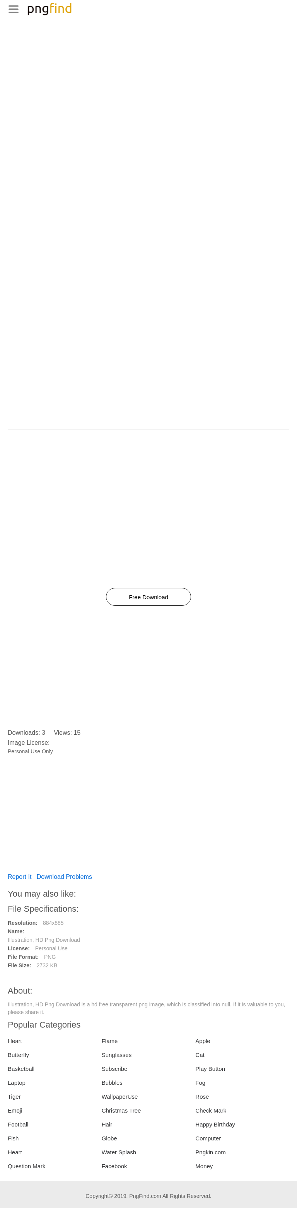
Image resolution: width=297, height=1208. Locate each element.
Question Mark (27, 1166)
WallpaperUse (120, 1096)
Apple (202, 1041)
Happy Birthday (215, 1124)
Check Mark (210, 1110)
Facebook (114, 1166)
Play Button (210, 1068)
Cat (199, 1055)
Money (204, 1166)
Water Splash (119, 1152)
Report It (19, 876)
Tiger (14, 1096)
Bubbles (112, 1082)
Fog (200, 1082)
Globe (109, 1138)
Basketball (21, 1068)
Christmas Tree (121, 1110)
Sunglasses (117, 1055)
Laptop (17, 1082)
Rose (202, 1096)
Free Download (148, 597)
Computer (208, 1138)
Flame (110, 1041)
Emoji (15, 1110)
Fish (13, 1138)
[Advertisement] (148, 92)
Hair (107, 1124)
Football (18, 1124)
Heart (15, 1041)
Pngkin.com (210, 1152)
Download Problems (64, 876)
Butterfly (18, 1055)
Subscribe (115, 1068)
